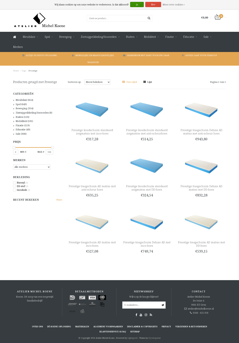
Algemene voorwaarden (108, 326)
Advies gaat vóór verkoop (199, 55)
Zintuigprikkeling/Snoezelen (99, 37)
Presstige (33, 70)
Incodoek (23, 190)
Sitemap (135, 331)
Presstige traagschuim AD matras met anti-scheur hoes (92, 187)
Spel (47, 37)
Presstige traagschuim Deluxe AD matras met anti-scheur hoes (201, 131)
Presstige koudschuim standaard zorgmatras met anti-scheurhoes (146, 131)
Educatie (188, 37)
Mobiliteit (150, 37)
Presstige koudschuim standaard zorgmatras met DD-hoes (146, 187)
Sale (206, 37)
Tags (23, 70)
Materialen (82, 326)
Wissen (59, 199)
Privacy (166, 326)
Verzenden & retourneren (191, 326)
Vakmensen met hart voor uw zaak (146, 55)
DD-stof (22, 186)
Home (16, 70)
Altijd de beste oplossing (39, 55)
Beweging (65, 37)
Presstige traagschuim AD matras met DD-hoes (201, 244)
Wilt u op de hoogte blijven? (144, 296)
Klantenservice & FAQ (113, 331)
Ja (137, 4)
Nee (153, 4)
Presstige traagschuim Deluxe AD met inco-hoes (146, 244)
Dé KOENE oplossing (59, 326)
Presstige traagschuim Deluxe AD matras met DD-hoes (201, 187)
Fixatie (169, 37)
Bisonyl (22, 182)
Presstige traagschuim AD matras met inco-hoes (92, 244)
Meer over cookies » (174, 4)
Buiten (130, 37)
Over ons (37, 326)
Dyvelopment (155, 338)
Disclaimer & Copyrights (142, 326)
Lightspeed (132, 338)
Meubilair (29, 37)
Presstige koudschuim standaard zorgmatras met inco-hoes (92, 131)
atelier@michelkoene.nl (201, 308)
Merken (18, 47)
